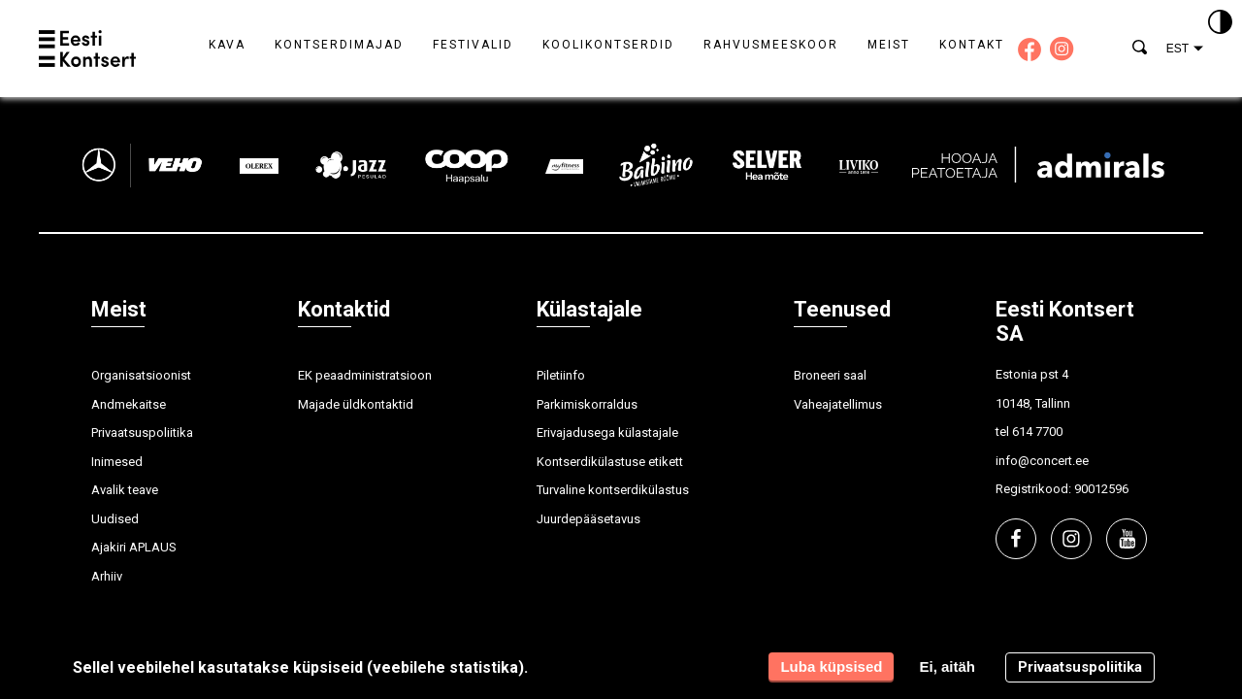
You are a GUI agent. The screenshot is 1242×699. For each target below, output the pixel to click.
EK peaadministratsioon (365, 375)
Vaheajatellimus (838, 404)
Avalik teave (124, 490)
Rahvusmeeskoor (770, 44)
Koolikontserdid (608, 44)
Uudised (115, 519)
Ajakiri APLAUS (134, 547)
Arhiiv (106, 576)
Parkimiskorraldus (587, 404)
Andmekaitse (128, 404)
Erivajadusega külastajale (607, 432)
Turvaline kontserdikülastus (613, 490)
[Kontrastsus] (1220, 23)
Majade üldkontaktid (355, 404)
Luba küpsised (831, 666)
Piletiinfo (561, 375)
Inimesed (117, 461)
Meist (888, 44)
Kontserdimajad (339, 44)
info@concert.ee (1042, 460)
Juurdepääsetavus (588, 519)
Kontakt (971, 44)
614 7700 (1037, 431)
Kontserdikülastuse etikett (610, 461)
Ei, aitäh (947, 666)
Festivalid (473, 44)
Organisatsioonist (141, 375)
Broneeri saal (830, 375)
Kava (227, 44)
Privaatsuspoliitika (142, 432)
